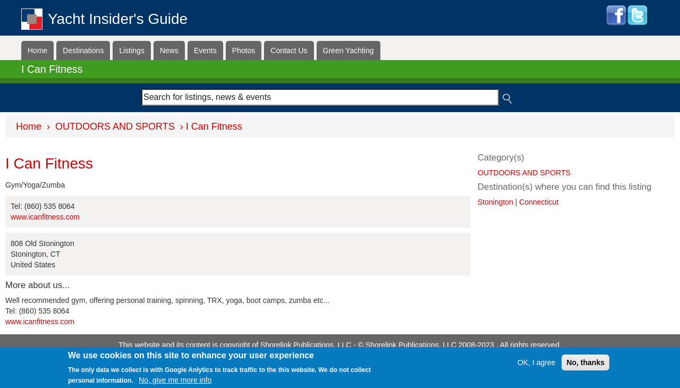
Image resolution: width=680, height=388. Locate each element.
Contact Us (288, 50)
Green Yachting (348, 50)
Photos (244, 50)
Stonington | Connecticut (518, 202)
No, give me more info (175, 380)
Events (205, 50)
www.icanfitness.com (45, 217)
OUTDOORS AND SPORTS (115, 126)
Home (37, 50)
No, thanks (585, 362)
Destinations (83, 50)
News (169, 50)
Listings (131, 50)
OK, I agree (536, 362)
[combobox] (320, 97)
